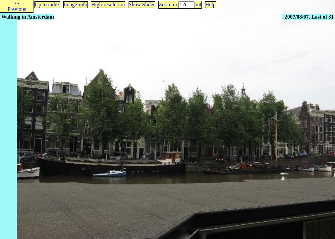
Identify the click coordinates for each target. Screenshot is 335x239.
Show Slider (142, 4)
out (198, 4)
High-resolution (108, 4)
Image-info (75, 4)
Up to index (47, 4)
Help (210, 4)
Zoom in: (168, 4)
